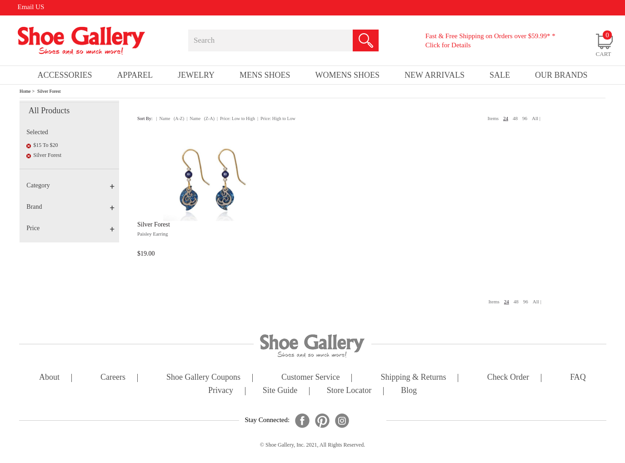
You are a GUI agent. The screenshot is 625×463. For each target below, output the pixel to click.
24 (505, 118)
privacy (220, 391)
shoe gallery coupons (203, 378)
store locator (349, 391)
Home (25, 91)
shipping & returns (413, 378)
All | (536, 118)
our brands (561, 75)
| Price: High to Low (276, 118)
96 (524, 118)
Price (70, 228)
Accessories (65, 75)
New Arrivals (435, 75)
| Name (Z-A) (200, 118)
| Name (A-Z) (170, 118)
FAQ (578, 378)
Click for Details (448, 45)
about (49, 378)
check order (508, 378)
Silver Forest (48, 91)
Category (70, 185)
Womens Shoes (347, 75)
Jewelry (196, 75)
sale (500, 75)
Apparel (135, 75)
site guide (280, 391)
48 (515, 118)
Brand (70, 206)
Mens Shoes (265, 75)
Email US (31, 6)
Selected (37, 132)
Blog (409, 391)
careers (112, 378)
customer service (310, 378)
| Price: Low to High (236, 118)
